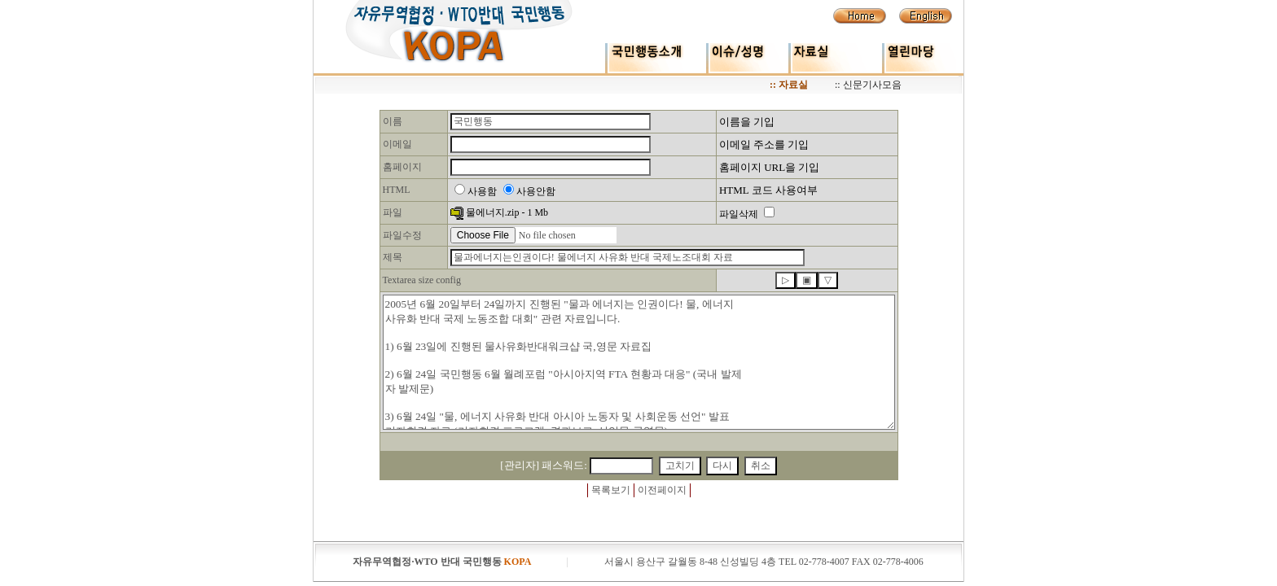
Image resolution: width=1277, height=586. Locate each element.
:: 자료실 (789, 84)
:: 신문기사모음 (868, 84)
